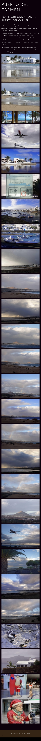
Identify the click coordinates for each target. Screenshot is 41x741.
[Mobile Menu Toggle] (2, 1)
